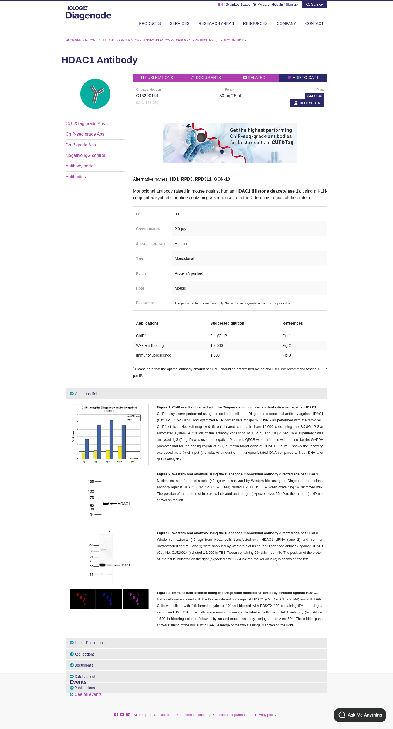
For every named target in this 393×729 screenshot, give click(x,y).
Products (150, 23)
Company (286, 23)
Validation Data (85, 394)
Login (277, 4)
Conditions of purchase (230, 715)
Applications (82, 654)
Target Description (87, 643)
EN (220, 4)
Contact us (162, 715)
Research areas (216, 23)
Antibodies (76, 176)
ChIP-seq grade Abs (85, 134)
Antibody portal (80, 166)
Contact (314, 23)
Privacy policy (265, 715)
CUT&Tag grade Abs (85, 123)
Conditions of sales (191, 715)
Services (179, 23)
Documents (81, 665)
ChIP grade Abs (81, 145)
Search (314, 4)
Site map (140, 715)
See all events (88, 694)
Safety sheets (84, 676)
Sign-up (292, 4)
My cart (261, 4)
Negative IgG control (85, 155)
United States (238, 4)
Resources (255, 23)
